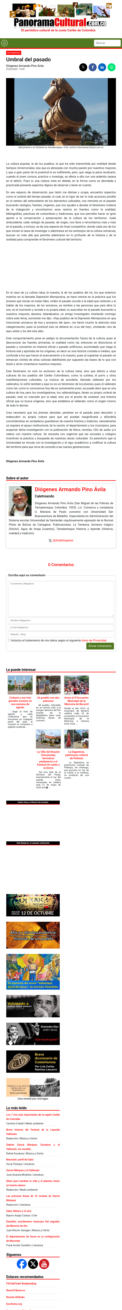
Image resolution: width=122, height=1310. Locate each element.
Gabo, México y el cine (18, 1211)
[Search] (107, 43)
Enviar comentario (100, 646)
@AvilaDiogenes (63, 540)
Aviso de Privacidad (94, 640)
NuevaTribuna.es (15, 1290)
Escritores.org (14, 1303)
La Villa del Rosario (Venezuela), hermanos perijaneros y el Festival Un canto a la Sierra (48, 760)
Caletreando (44, 496)
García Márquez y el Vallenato (22, 1170)
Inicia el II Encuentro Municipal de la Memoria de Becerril (76, 701)
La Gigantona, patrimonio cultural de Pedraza (76, 755)
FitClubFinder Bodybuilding (21, 1283)
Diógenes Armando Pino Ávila (25, 66)
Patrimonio (13, 52)
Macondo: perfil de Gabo (20, 1159)
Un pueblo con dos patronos (48, 699)
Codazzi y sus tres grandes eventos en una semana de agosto (20, 702)
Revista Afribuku (15, 1297)
